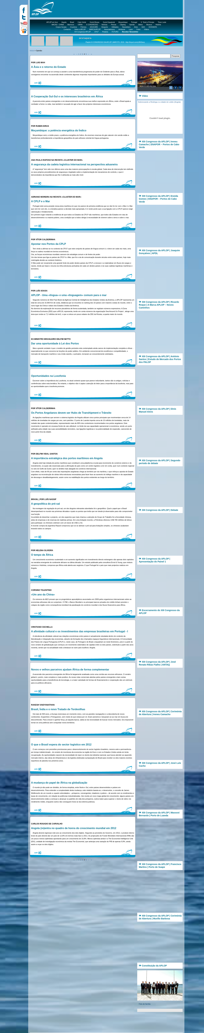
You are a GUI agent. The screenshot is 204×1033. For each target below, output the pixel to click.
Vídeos (146, 29)
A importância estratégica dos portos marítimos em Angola (67, 458)
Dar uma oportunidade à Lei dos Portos (55, 343)
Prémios (83, 27)
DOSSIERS (153, 27)
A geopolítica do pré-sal (45, 503)
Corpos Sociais (61, 27)
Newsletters (126, 27)
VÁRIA (80, 25)
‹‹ (74, 54)
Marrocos (70, 25)
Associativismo (109, 29)
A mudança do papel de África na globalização (59, 782)
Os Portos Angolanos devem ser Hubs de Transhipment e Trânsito (71, 412)
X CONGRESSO (92, 25)
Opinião (132, 25)
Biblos (140, 25)
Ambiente (121, 29)
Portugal (134, 22)
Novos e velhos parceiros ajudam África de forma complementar (70, 669)
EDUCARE (94, 27)
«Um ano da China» (43, 594)
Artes (136, 27)
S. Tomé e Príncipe (147, 22)
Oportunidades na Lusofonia (48, 376)
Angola (64, 22)
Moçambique (122, 22)
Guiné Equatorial (109, 22)
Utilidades (115, 27)
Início (32, 51)
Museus (149, 25)
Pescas (113, 25)
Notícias (104, 25)
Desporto (104, 27)
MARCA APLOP (95, 29)
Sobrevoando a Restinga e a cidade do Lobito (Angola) (159, 102)
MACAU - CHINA (58, 25)
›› (91, 54)
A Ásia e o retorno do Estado (48, 67)
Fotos (138, 29)
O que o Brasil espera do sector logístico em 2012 (61, 744)
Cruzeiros (73, 27)
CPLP (96, 32)
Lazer (131, 29)
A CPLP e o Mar (40, 201)
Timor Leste (162, 22)
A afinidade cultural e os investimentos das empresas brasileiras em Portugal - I (79, 631)
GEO (143, 27)
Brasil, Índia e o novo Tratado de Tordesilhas (58, 709)
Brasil (72, 22)
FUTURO (115, 32)
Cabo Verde (82, 22)
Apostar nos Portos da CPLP (48, 244)
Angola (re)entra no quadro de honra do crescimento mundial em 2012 (73, 828)
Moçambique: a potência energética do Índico (58, 130)
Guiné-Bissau (94, 22)
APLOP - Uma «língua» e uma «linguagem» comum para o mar (69, 295)
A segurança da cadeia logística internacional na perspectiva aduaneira (74, 164)
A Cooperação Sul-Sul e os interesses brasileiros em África (67, 96)
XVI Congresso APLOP (82, 32)
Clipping (123, 25)
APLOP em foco (52, 22)
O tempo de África (42, 554)
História (158, 25)
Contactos (67, 29)
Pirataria (105, 32)
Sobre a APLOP (80, 29)
